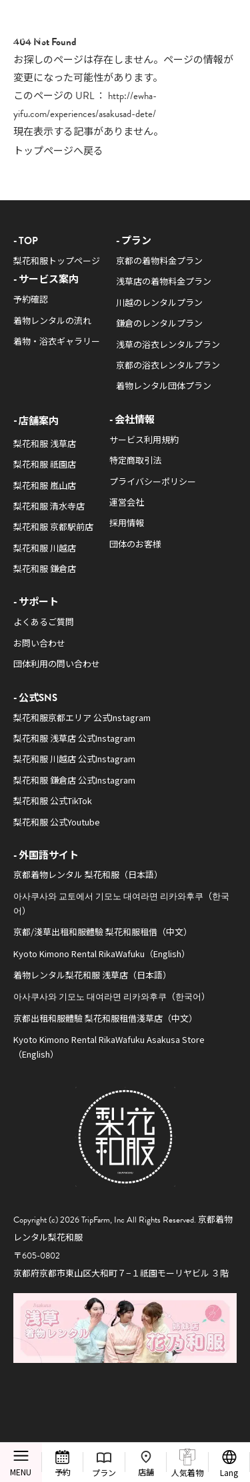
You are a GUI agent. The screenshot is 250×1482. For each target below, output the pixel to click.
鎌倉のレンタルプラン (159, 323)
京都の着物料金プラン (159, 260)
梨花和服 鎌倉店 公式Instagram (74, 780)
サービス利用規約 (144, 439)
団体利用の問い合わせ (56, 663)
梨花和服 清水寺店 (49, 506)
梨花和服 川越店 (44, 547)
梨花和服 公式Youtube (56, 821)
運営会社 (126, 502)
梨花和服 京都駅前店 (53, 526)
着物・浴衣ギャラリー (56, 341)
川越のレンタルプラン (159, 302)
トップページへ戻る (58, 150)
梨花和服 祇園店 (44, 464)
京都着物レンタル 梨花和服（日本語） (88, 874)
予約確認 (30, 299)
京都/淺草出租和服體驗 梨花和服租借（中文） (102, 931)
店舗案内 (39, 420)
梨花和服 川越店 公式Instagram (74, 758)
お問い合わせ (39, 643)
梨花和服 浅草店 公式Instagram (74, 738)
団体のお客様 (135, 543)
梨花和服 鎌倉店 (44, 568)
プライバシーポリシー (152, 481)
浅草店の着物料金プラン (163, 281)
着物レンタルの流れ (52, 320)
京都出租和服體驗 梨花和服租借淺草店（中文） (105, 1018)
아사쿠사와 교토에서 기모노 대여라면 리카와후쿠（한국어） (121, 902)
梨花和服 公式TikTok (52, 800)
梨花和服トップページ (56, 260)
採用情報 (126, 522)
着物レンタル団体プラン (163, 385)
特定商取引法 (135, 460)
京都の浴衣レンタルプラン (168, 365)
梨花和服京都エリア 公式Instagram (82, 717)
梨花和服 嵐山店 (44, 485)
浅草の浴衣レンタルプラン (168, 344)
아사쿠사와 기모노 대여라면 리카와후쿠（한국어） (111, 996)
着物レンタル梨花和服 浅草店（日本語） (92, 974)
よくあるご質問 (43, 621)
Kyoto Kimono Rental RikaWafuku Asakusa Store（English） (109, 1046)
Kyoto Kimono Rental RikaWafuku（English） (101, 953)
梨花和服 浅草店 (44, 443)
